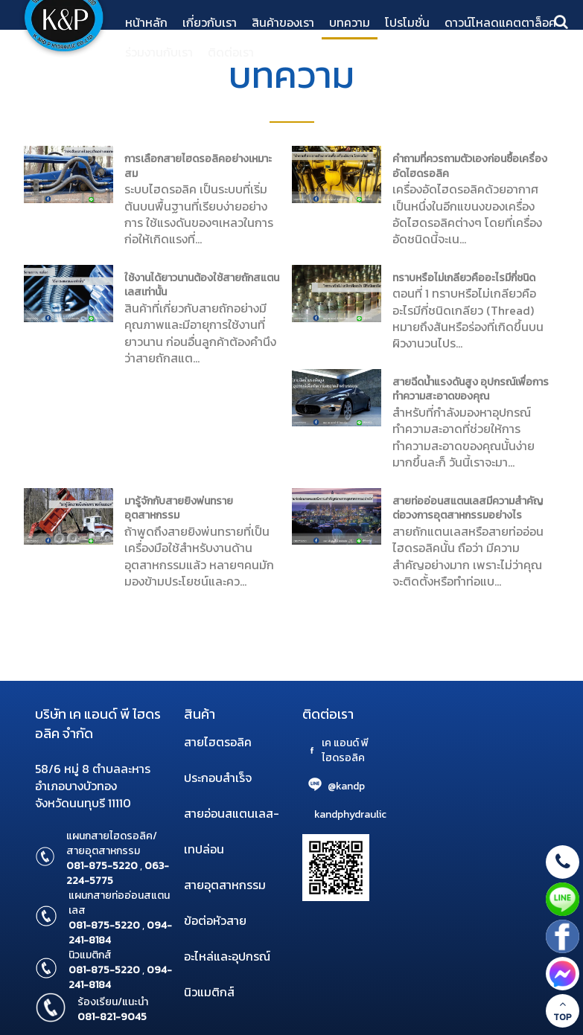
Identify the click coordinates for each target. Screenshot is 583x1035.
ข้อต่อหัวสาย (215, 920)
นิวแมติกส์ (209, 992)
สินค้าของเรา (283, 22)
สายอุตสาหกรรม (225, 885)
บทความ (349, 22)
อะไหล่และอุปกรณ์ (227, 956)
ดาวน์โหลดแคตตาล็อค (500, 22)
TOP (562, 1011)
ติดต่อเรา (231, 52)
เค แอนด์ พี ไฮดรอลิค (345, 750)
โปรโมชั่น (407, 22)
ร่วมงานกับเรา (159, 52)
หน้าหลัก (146, 22)
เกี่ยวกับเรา (209, 22)
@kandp (346, 786)
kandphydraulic (350, 814)
